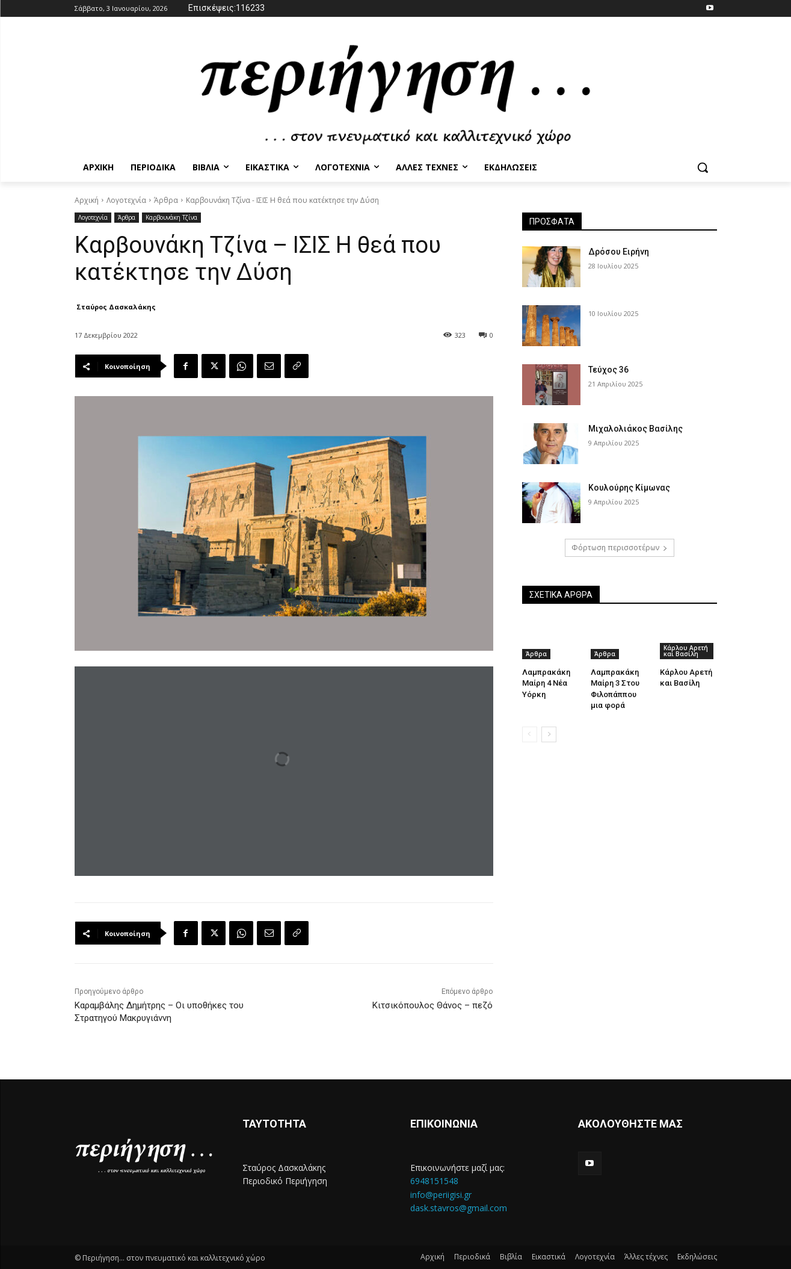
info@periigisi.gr (441, 1194)
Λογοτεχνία (126, 200)
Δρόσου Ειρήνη (618, 251)
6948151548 (434, 1181)
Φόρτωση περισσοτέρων (619, 547)
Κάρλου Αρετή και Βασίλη (685, 651)
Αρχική (87, 200)
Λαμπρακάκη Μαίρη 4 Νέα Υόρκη (546, 683)
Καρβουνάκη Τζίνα (171, 218)
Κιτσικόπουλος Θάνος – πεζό (432, 1005)
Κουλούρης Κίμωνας (629, 487)
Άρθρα (166, 200)
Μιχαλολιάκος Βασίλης (635, 428)
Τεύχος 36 (608, 369)
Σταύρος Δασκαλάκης (116, 306)
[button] (702, 167)
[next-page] (548, 734)
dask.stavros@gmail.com (458, 1208)
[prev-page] (529, 734)
